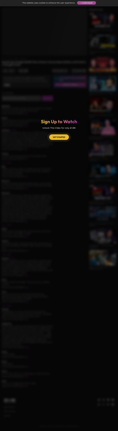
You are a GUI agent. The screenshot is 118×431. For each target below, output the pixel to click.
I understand (86, 3)
